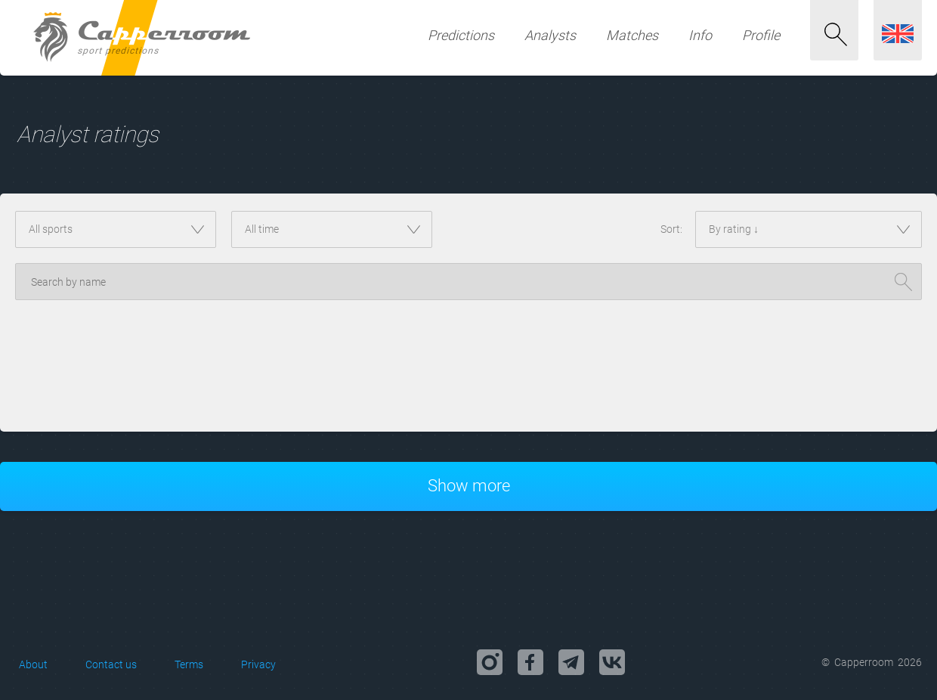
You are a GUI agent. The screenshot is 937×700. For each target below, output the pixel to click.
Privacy (258, 664)
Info (700, 35)
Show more (469, 485)
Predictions (461, 35)
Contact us (111, 664)
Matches (632, 35)
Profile (761, 35)
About (33, 664)
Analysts (550, 35)
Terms (189, 664)
